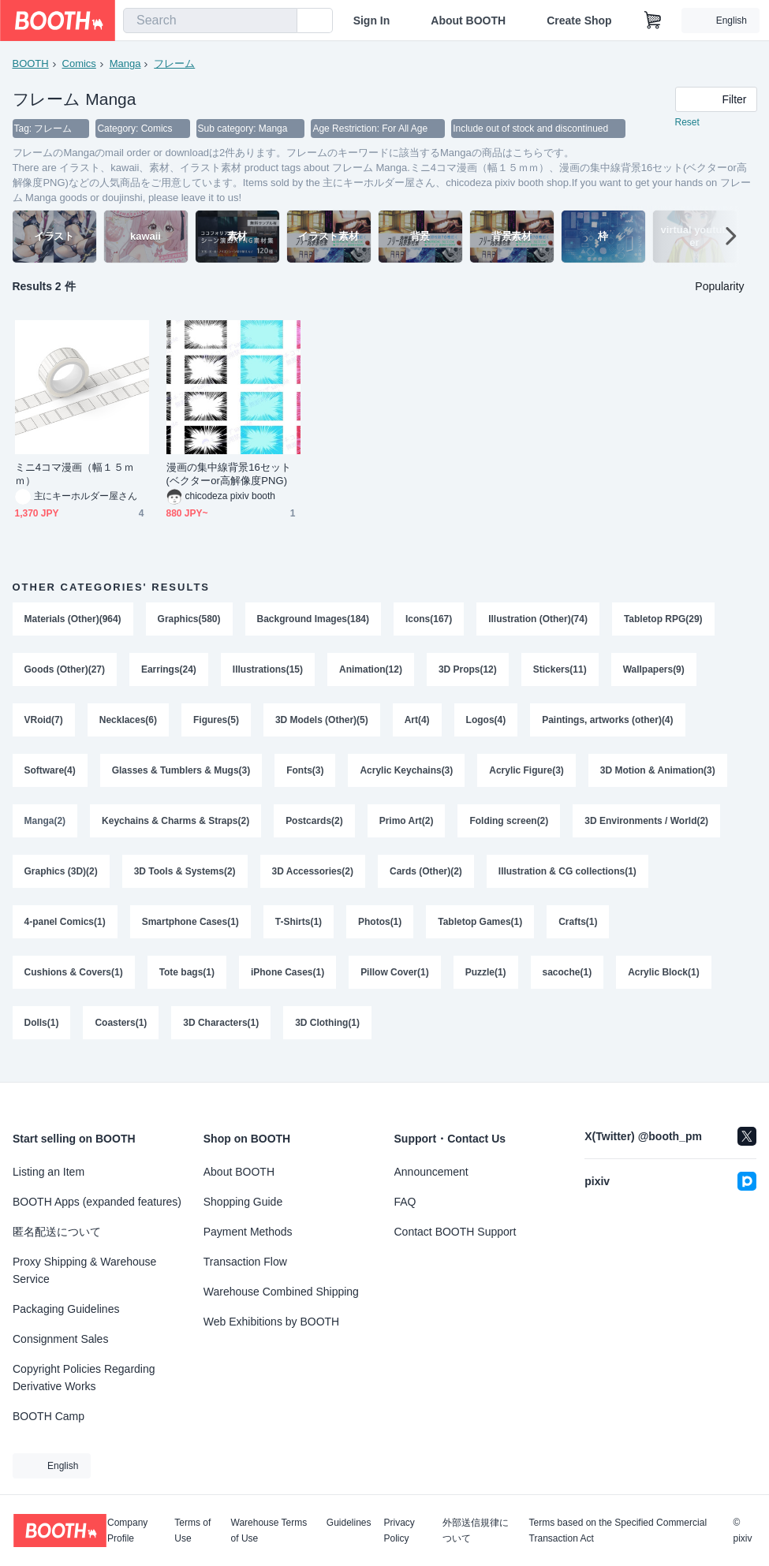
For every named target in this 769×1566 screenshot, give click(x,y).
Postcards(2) (315, 827)
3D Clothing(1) (328, 1036)
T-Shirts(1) (298, 932)
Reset (687, 123)
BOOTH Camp (48, 1416)
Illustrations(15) (268, 671)
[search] (281, 21)
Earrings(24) (168, 671)
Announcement (431, 1171)
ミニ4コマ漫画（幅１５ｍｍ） (74, 474)
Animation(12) (371, 671)
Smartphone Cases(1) (190, 932)
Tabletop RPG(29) (664, 619)
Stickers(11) (561, 671)
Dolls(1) (41, 1036)
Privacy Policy (399, 1530)
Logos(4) (486, 723)
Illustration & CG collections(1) (568, 880)
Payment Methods (248, 1231)
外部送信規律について (475, 1530)
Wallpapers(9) (654, 671)
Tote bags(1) (187, 984)
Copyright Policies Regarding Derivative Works (84, 1378)
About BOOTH (468, 20)
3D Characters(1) (221, 1036)
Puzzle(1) (485, 984)
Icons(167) (429, 619)
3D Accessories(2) (313, 880)
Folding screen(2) (509, 827)
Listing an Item (48, 1171)
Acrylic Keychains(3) (407, 775)
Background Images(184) (313, 619)
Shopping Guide (242, 1201)
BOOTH (31, 63)
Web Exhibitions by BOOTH (271, 1321)
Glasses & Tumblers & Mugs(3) (181, 775)
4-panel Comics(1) (65, 932)
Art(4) (417, 723)
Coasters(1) (121, 1036)
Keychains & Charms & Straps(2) (175, 827)
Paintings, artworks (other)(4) (608, 723)
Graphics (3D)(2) (61, 880)
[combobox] (210, 20)
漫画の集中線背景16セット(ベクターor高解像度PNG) (229, 474)
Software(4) (50, 775)
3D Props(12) (468, 671)
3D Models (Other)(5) (321, 723)
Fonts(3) (305, 775)
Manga (125, 63)
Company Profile (127, 1530)
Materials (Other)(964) (72, 619)
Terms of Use (192, 1530)
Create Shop (579, 20)
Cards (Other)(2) (426, 880)
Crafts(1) (578, 932)
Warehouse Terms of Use (269, 1530)
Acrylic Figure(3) (527, 775)
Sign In (371, 20)
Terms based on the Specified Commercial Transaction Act (618, 1530)
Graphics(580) (189, 619)
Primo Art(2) (406, 827)
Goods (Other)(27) (65, 671)
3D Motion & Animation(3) (658, 775)
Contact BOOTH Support (455, 1231)
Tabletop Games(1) (481, 932)
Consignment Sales (60, 1339)
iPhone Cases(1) (287, 984)
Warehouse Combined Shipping (281, 1291)
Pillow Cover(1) (395, 984)
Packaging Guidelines (66, 1309)
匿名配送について (57, 1231)
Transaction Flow (245, 1261)
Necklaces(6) (128, 723)
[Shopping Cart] (653, 20)
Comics (79, 63)
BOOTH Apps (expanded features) (97, 1201)
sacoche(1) (567, 984)
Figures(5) (216, 723)
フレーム (175, 63)
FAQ (405, 1201)
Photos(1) (380, 932)
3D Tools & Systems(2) (185, 880)
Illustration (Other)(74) (538, 619)
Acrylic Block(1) (664, 984)
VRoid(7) (43, 723)
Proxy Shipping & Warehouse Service (84, 1270)
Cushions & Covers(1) (73, 984)
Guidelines (349, 1523)
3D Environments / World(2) (647, 827)
